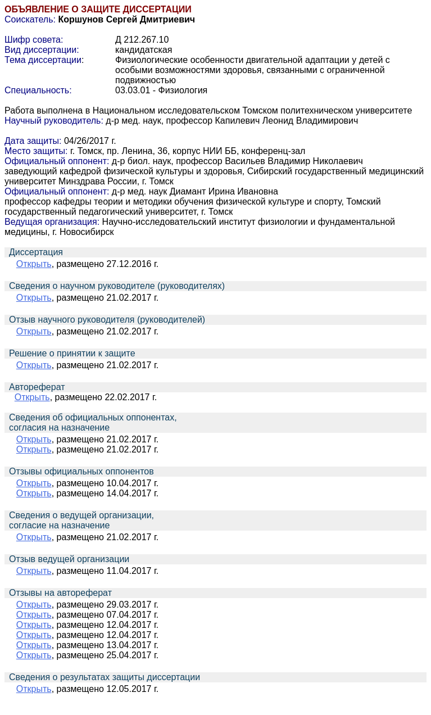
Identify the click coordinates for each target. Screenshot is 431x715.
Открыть (34, 264)
